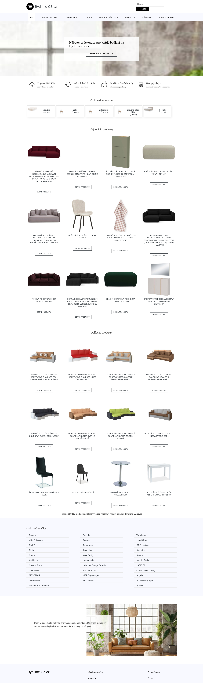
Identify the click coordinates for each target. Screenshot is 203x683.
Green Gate (150, 564)
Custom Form (113, 555)
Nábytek (129, 17)
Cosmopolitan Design (155, 560)
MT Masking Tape (76, 569)
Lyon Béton (73, 540)
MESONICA (35, 564)
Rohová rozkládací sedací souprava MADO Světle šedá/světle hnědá (121, 377)
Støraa (110, 550)
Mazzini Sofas (113, 560)
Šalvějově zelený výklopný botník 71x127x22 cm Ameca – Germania (120, 174)
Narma (33, 550)
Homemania (35, 555)
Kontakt (151, 668)
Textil (87, 17)
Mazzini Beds (74, 555)
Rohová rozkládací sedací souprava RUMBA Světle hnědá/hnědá (82, 436)
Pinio (70, 545)
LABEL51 (34, 560)
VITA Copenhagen (76, 564)
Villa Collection (152, 535)
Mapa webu (93, 668)
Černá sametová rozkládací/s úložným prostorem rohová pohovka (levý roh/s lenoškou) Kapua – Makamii (159, 240)
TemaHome (150, 540)
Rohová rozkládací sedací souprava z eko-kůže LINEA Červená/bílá (82, 377)
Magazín (92, 662)
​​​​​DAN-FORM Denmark (117, 569)
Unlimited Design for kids (156, 555)
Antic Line (111, 545)
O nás (150, 662)
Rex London (35, 569)
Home (31, 17)
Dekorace (70, 17)
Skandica (149, 545)
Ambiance (149, 550)
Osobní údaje (154, 656)
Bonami (33, 535)
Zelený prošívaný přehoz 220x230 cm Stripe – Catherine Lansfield (82, 174)
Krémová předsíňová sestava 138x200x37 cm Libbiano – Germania (159, 301)
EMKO (110, 540)
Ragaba (33, 540)
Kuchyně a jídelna (107, 17)
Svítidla (146, 17)
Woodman (111, 535)
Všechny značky (95, 656)
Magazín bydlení (166, 17)
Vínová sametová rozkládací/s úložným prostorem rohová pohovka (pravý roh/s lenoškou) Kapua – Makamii (44, 176)
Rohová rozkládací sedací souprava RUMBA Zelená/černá (121, 436)
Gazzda (71, 535)
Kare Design (74, 550)
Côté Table (73, 560)
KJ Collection (36, 545)
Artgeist (110, 564)
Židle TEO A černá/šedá (82, 492)
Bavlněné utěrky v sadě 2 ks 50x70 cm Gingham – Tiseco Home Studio (121, 237)
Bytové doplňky (49, 17)
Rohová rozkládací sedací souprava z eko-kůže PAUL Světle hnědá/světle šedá (44, 377)
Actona (148, 569)
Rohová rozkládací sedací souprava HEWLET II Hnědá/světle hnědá (159, 377)
